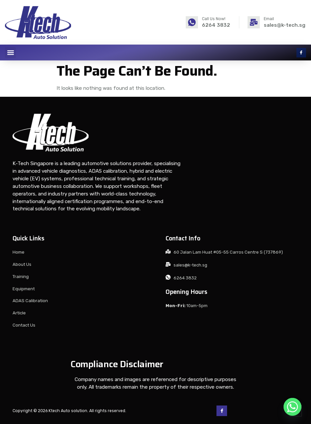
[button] (10, 52)
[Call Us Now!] (192, 22)
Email (269, 19)
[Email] (254, 22)
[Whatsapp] (292, 407)
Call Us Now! (213, 19)
